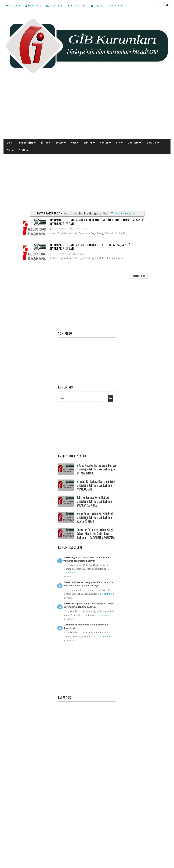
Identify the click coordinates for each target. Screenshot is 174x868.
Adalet (104, 142)
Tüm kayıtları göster (124, 213)
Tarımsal (151, 142)
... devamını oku (105, 593)
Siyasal (88, 142)
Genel (22, 150)
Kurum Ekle (115, 5)
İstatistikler (54, 5)
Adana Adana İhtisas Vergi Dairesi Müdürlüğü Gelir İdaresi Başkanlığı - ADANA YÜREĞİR (96, 518)
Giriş (10, 142)
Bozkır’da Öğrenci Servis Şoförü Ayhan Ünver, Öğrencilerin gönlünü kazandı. (88, 605)
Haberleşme (26, 142)
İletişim (96, 5)
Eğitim (44, 142)
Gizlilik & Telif (76, 5)
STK (118, 142)
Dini (9, 150)
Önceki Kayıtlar (138, 275)
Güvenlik (133, 142)
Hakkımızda (33, 5)
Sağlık (59, 142)
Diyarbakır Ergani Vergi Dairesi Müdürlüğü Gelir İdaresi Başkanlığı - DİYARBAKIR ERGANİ (98, 222)
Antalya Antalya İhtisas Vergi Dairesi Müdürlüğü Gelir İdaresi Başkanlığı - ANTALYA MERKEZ (96, 469)
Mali (73, 142)
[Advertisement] (87, 110)
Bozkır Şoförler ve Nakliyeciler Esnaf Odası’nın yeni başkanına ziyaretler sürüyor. (88, 584)
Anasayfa (13, 5)
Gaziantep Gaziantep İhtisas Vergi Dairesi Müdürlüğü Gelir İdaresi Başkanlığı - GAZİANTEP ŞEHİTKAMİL (96, 534)
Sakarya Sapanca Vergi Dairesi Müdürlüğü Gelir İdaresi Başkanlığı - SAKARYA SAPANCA (96, 501)
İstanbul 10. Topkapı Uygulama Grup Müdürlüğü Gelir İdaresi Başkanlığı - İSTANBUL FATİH (96, 485)
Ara (110, 398)
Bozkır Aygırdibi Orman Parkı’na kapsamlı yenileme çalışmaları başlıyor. (86, 559)
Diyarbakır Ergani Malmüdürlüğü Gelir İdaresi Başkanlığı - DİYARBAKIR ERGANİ (91, 247)
